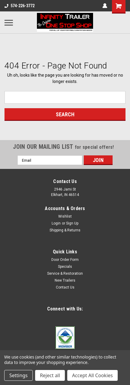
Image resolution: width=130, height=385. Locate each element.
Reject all (50, 375)
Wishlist (65, 216)
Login (56, 223)
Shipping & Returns (65, 230)
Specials (65, 266)
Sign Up (72, 223)
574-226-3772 (20, 5)
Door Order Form (65, 260)
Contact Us (65, 287)
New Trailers (65, 280)
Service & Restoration (65, 273)
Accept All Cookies (92, 375)
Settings (18, 375)
